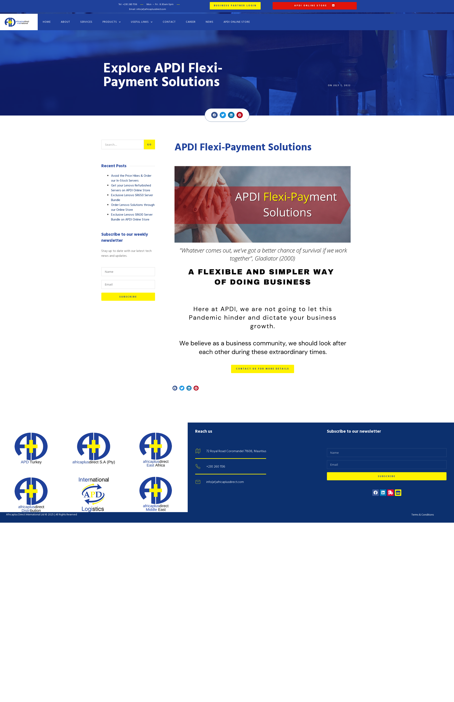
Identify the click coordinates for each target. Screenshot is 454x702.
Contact (169, 19)
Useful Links (142, 19)
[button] (214, 112)
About (65, 19)
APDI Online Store (237, 19)
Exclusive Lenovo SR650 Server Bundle (132, 195)
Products (112, 19)
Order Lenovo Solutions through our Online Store (133, 205)
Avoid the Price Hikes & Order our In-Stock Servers (131, 176)
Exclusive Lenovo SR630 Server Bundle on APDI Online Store (132, 215)
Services (86, 19)
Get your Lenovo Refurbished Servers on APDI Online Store (131, 186)
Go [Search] (149, 142)
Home (47, 19)
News (209, 19)
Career (191, 19)
